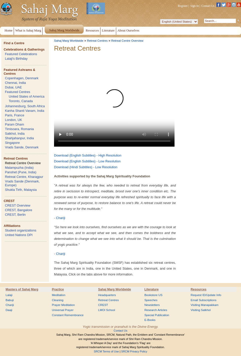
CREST (9, 201)
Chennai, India (15, 83)
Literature (151, 289)
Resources (198, 289)
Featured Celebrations (21, 54)
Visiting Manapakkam (205, 304)
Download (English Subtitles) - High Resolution (87, 155)
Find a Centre (14, 43)
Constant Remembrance (67, 315)
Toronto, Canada (21, 101)
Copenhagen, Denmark (21, 78)
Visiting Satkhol (201, 310)
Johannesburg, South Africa (25, 106)
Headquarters (107, 295)
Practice (58, 289)
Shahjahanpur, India (19, 138)
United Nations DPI (18, 235)
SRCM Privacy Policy (134, 351)
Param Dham (14, 124)
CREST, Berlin (15, 214)
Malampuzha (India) (19, 167)
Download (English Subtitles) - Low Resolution (87, 161)
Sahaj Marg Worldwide (68, 40)
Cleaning (57, 300)
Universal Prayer (62, 310)
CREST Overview (17, 205)
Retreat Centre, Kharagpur (24, 177)
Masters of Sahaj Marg (22, 289)
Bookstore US (153, 295)
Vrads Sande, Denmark (22, 147)
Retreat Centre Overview (23, 163)
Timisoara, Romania (19, 129)
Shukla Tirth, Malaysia (21, 190)
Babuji (10, 300)
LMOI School (106, 310)
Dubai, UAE (13, 87)
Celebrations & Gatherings (24, 49)
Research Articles (155, 310)
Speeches (150, 300)
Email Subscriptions (203, 300)
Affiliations (12, 226)
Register (183, 5)
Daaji (9, 310)
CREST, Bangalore (18, 210)
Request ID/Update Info (206, 295)
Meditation (58, 295)
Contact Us (208, 5)
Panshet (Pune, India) (20, 172)
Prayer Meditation (63, 304)
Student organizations (20, 230)
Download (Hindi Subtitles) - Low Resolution (85, 167)
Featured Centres (17, 92)
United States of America (26, 96)
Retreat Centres (16, 158)
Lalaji (9, 295)
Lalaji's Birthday (16, 58)
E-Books (150, 319)
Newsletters (152, 304)
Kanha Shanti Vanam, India (24, 111)
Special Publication (156, 315)
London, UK (13, 120)
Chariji (60, 218)
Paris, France (14, 115)
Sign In (194, 5)
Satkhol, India (15, 133)
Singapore (12, 143)
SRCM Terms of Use (106, 351)
